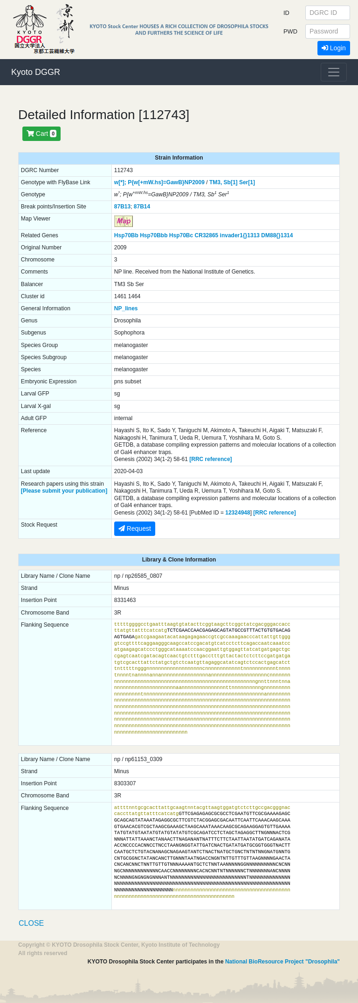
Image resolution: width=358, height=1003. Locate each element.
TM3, (215, 182)
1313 (253, 235)
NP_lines (126, 308)
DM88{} (270, 235)
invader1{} (234, 235)
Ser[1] (247, 182)
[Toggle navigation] (334, 72)
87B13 (122, 206)
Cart (41, 133)
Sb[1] (231, 182)
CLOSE (31, 923)
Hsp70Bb (126, 235)
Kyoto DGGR (35, 72)
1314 (287, 235)
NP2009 (195, 182)
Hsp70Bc (181, 235)
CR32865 (207, 235)
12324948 (237, 512)
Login (334, 48)
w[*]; (120, 182)
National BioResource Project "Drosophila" (282, 961)
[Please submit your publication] (64, 491)
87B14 (142, 206)
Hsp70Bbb (153, 235)
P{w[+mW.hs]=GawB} (156, 182)
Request (134, 528)
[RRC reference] (210, 459)
